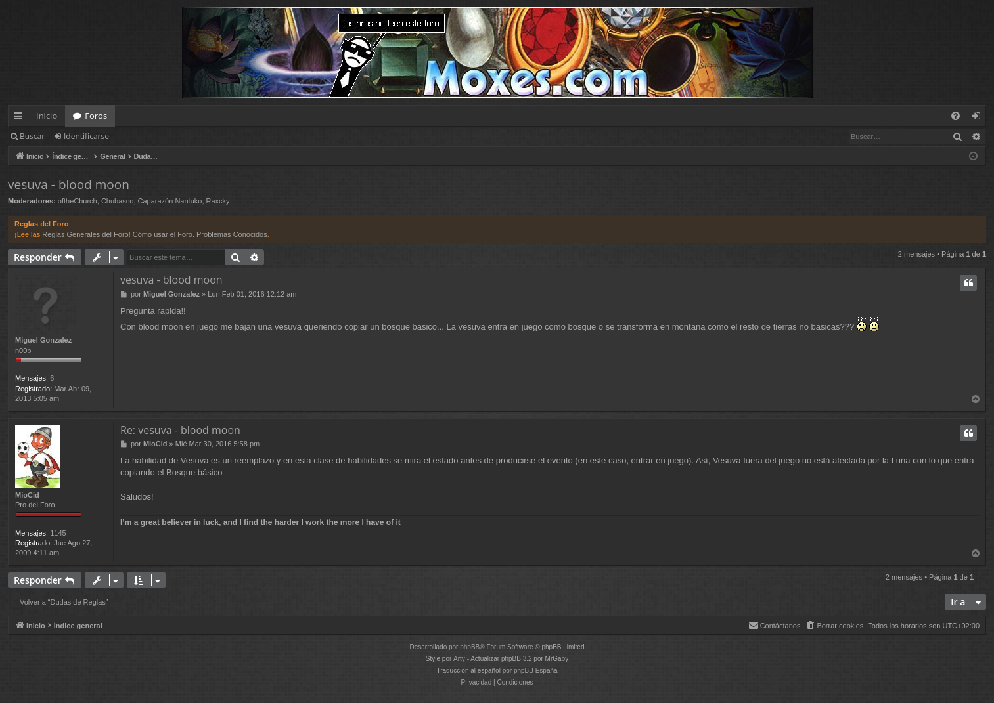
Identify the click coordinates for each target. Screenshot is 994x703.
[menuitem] (955, 116)
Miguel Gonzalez (43, 340)
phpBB (470, 646)
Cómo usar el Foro (162, 234)
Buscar (32, 136)
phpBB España (536, 670)
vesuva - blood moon (68, 184)
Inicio (46, 115)
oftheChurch (77, 201)
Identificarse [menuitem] (979, 118)
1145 (58, 533)
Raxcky (218, 201)
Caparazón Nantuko (170, 201)
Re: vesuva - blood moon (180, 430)
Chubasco (117, 201)
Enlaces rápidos (20, 118)
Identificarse (86, 136)
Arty (459, 658)
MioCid (27, 495)
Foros (96, 115)
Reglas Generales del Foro (85, 234)
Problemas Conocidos (231, 234)
